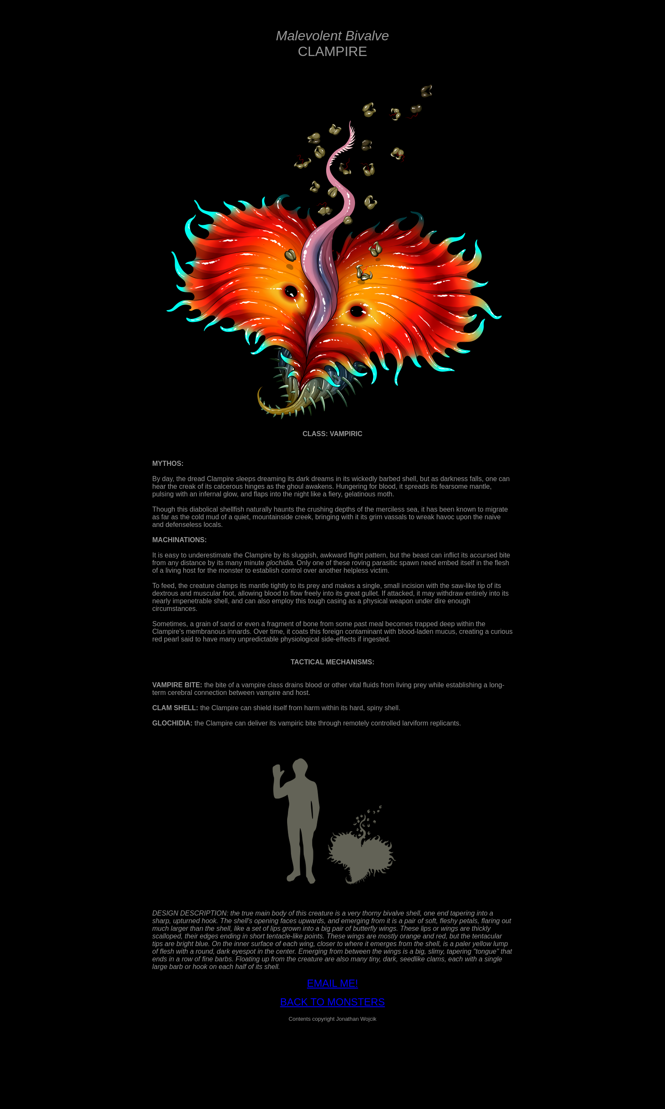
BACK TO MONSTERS (332, 1002)
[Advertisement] (332, 1048)
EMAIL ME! (332, 983)
